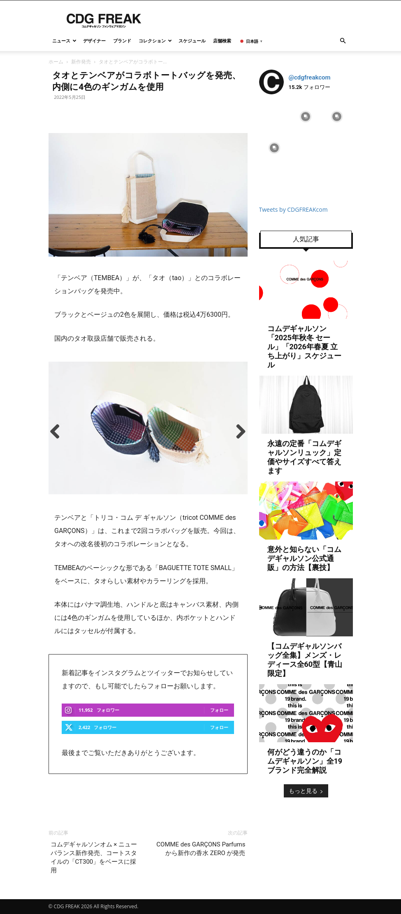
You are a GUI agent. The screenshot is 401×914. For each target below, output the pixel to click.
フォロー (219, 710)
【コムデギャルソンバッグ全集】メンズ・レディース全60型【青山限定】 (305, 660)
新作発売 (81, 61)
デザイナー (94, 40)
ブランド (122, 40)
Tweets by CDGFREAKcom (293, 209)
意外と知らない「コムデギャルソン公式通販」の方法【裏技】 (304, 558)
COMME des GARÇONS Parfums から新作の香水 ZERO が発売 (200, 849)
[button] (343, 41)
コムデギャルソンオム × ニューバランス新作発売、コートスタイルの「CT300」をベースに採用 (94, 857)
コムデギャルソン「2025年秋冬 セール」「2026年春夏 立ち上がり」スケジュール (304, 346)
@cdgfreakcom (310, 77)
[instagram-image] (274, 116)
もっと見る (306, 791)
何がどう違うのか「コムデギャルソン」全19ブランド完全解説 (305, 761)
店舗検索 (222, 40)
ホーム (56, 61)
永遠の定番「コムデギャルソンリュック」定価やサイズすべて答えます (304, 457)
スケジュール (192, 40)
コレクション (155, 40)
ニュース (64, 40)
